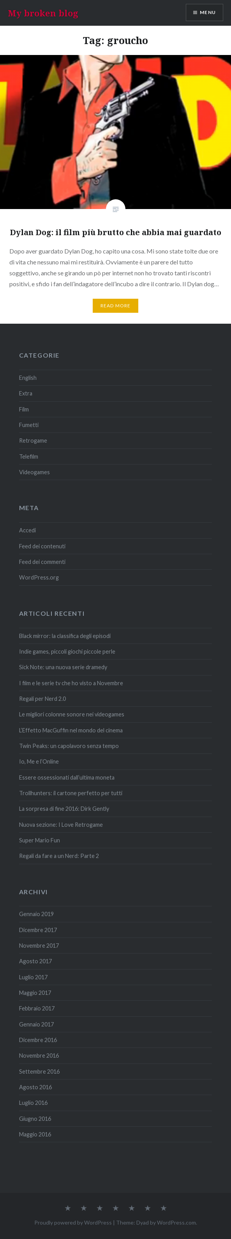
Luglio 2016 (33, 1102)
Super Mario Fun (39, 840)
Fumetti (29, 425)
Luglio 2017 (33, 977)
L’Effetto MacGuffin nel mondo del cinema (71, 730)
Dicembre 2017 (38, 930)
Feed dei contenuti (42, 546)
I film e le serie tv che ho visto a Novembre (71, 683)
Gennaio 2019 (36, 914)
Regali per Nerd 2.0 (42, 698)
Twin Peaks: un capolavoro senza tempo (69, 746)
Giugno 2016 (35, 1118)
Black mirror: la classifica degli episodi (65, 636)
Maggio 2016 (35, 1134)
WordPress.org (39, 577)
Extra (25, 393)
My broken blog (43, 13)
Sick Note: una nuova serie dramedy (63, 667)
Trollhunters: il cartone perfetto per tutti (70, 793)
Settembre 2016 (39, 1071)
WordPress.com (176, 1222)
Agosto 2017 (35, 961)
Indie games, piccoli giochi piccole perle (67, 651)
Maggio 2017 (35, 992)
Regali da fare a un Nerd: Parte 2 (59, 856)
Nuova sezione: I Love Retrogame (61, 824)
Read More (116, 305)
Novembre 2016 (39, 1055)
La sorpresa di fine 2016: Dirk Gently (64, 808)
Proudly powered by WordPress (73, 1222)
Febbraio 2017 (37, 1008)
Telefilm (28, 456)
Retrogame (33, 440)
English (28, 377)
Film (24, 409)
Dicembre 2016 (38, 1040)
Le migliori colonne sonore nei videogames (71, 714)
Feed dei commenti (42, 561)
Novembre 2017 (39, 945)
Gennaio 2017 (36, 1024)
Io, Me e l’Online (39, 761)
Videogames (34, 472)
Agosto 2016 (35, 1087)
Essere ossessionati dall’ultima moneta (67, 777)
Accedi (27, 530)
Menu (208, 12)
